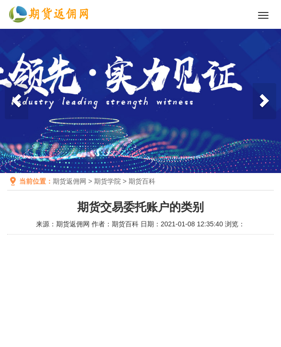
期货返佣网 (69, 181)
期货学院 (107, 181)
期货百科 (142, 181)
